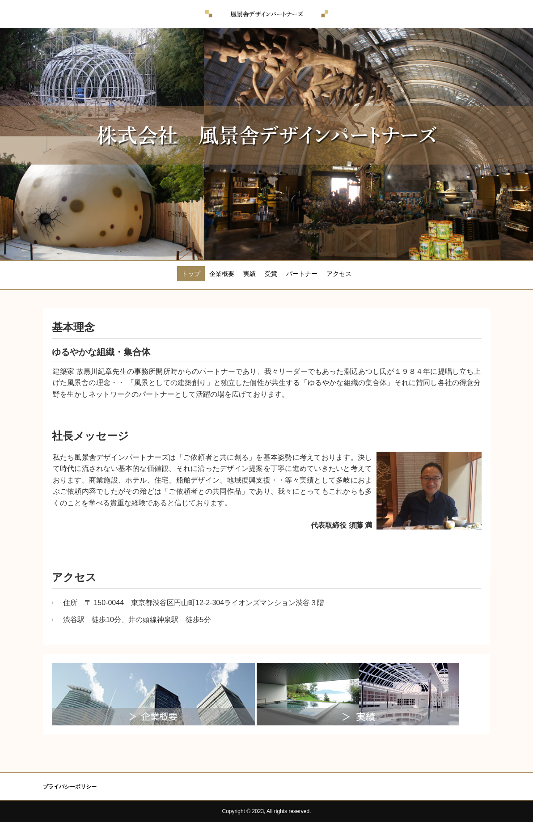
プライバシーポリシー (70, 787)
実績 (249, 273)
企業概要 (221, 273)
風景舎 (266, 14)
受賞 (271, 273)
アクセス (338, 273)
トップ (191, 273)
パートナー (301, 273)
